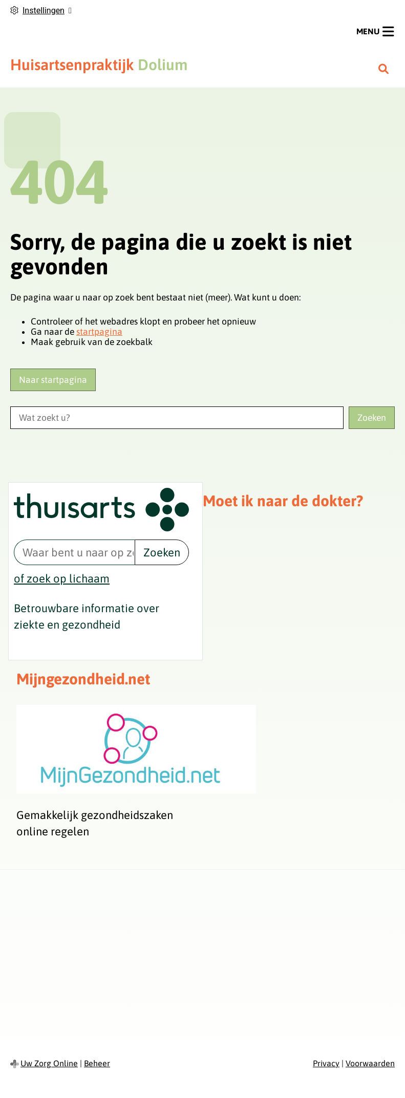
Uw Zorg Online (49, 1063)
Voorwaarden (370, 1063)
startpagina (99, 332)
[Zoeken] (383, 68)
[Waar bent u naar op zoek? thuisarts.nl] (74, 552)
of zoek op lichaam (62, 578)
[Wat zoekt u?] (177, 417)
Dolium (98, 64)
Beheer (97, 1063)
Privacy (326, 1063)
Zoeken (161, 552)
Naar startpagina (53, 380)
